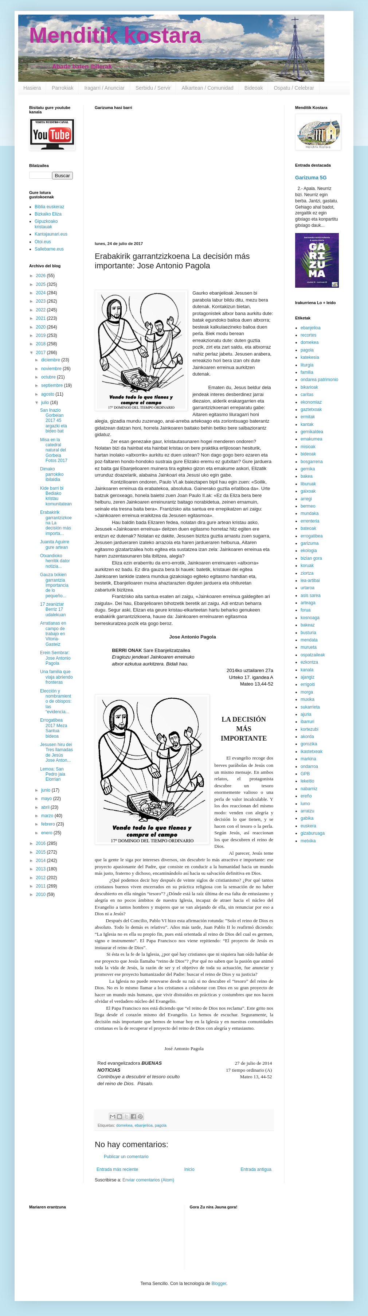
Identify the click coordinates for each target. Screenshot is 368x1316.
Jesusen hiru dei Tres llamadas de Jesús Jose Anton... (56, 752)
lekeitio (307, 781)
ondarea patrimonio (319, 379)
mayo (47, 798)
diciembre (51, 359)
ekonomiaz (311, 402)
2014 (41, 860)
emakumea (311, 439)
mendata (309, 640)
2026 (41, 275)
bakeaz (308, 625)
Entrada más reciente (117, 1169)
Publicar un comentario (126, 1156)
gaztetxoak (311, 409)
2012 (41, 877)
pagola (161, 1125)
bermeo (308, 506)
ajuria (306, 714)
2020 (41, 327)
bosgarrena (312, 461)
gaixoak (308, 491)
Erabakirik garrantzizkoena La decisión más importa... (56, 523)
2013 (41, 868)
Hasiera (32, 88)
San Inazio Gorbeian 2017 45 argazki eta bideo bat (53, 421)
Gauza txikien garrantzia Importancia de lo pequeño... (54, 585)
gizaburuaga (313, 833)
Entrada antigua (255, 1169)
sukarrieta (310, 707)
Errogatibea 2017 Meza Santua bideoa (53, 728)
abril (46, 807)
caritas (307, 394)
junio (46, 790)
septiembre (52, 385)
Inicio (189, 1169)
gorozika (309, 743)
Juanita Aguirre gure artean (54, 544)
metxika (308, 840)
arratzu (307, 811)
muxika (307, 699)
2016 (41, 843)
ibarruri (307, 721)
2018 (41, 343)
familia (307, 372)
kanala (307, 669)
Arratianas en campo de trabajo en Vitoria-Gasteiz (53, 634)
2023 (41, 301)
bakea (307, 476)
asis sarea (311, 595)
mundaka (309, 513)
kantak (307, 424)
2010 (41, 894)
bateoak (308, 528)
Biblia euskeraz (49, 206)
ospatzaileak (313, 654)
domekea (124, 1125)
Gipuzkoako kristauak (46, 224)
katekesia (310, 357)
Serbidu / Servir (153, 88)
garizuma (309, 543)
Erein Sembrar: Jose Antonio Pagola (55, 658)
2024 (41, 292)
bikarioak (309, 387)
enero (47, 832)
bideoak (308, 454)
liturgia (307, 365)
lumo (305, 803)
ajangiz (307, 677)
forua (305, 610)
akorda (307, 736)
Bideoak (253, 88)
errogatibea (312, 536)
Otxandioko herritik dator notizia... (55, 561)
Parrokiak (62, 88)
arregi (306, 498)
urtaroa (307, 587)
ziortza (307, 573)
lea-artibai (310, 580)
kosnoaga (310, 617)
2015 (41, 852)
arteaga (308, 602)
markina (308, 758)
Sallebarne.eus (49, 249)
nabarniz (309, 788)
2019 (41, 335)
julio (45, 402)
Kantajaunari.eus (51, 234)
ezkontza (309, 662)
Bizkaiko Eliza (48, 214)
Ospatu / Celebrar (294, 88)
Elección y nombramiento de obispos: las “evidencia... (55, 701)
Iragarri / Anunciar (104, 88)
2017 (41, 352)
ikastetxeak (311, 751)
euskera (308, 825)
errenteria (310, 521)
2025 (41, 284)
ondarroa (309, 766)
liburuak (308, 483)
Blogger (218, 1283)
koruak (307, 565)
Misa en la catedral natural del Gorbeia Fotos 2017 (53, 450)
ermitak (308, 416)
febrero (48, 824)
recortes (308, 335)
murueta (309, 647)
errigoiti (308, 684)
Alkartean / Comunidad (207, 88)
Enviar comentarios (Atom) (148, 1180)
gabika (307, 818)
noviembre (52, 368)
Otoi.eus (43, 241)
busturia (308, 632)
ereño (306, 796)
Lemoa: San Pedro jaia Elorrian (52, 774)
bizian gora (311, 558)
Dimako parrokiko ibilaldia (51, 474)
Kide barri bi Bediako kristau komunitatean (56, 496)
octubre (49, 377)
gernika (308, 468)
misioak (308, 446)
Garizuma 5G (311, 177)
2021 (41, 318)
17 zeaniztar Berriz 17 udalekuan (53, 609)
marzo (48, 815)
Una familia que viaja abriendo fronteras (56, 677)
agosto (48, 394)
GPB (305, 773)
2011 (41, 886)
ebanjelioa (143, 1125)
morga (307, 692)
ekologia (309, 550)
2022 (41, 309)
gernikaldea (312, 431)
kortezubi (309, 729)
